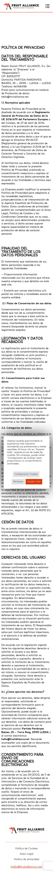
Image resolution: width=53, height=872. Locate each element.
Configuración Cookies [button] (26, 474)
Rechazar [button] (18, 482)
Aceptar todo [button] (33, 482)
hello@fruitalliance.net (26, 867)
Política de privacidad (26, 859)
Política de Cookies (26, 848)
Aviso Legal (26, 854)
